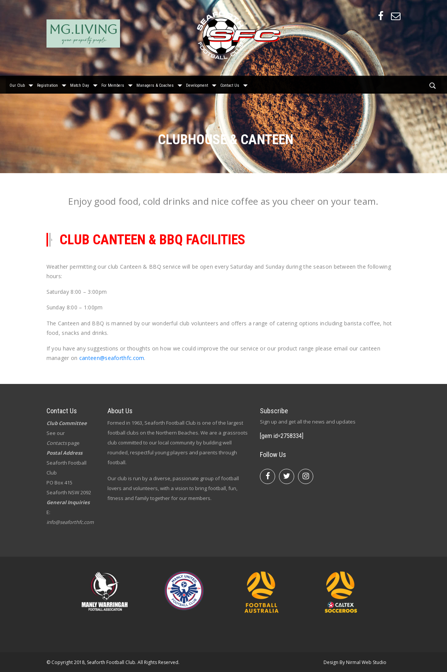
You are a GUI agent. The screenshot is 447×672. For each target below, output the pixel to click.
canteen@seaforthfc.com (111, 357)
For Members (112, 83)
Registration (47, 83)
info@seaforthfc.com (70, 522)
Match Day (79, 83)
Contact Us (229, 83)
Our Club (17, 83)
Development (197, 83)
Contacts (56, 443)
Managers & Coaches (155, 83)
